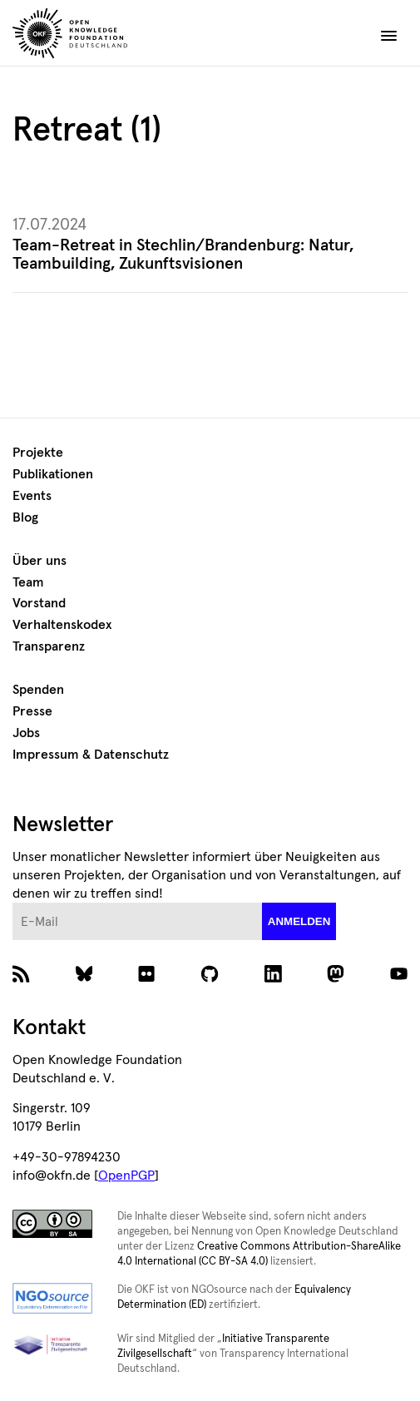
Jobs (26, 733)
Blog (25, 517)
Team (28, 582)
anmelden (299, 921)
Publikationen (52, 474)
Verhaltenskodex (61, 624)
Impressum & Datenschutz (90, 754)
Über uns (39, 560)
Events (32, 495)
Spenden (38, 689)
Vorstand (39, 603)
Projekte (37, 452)
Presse (32, 711)
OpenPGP (126, 1175)
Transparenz (48, 646)
